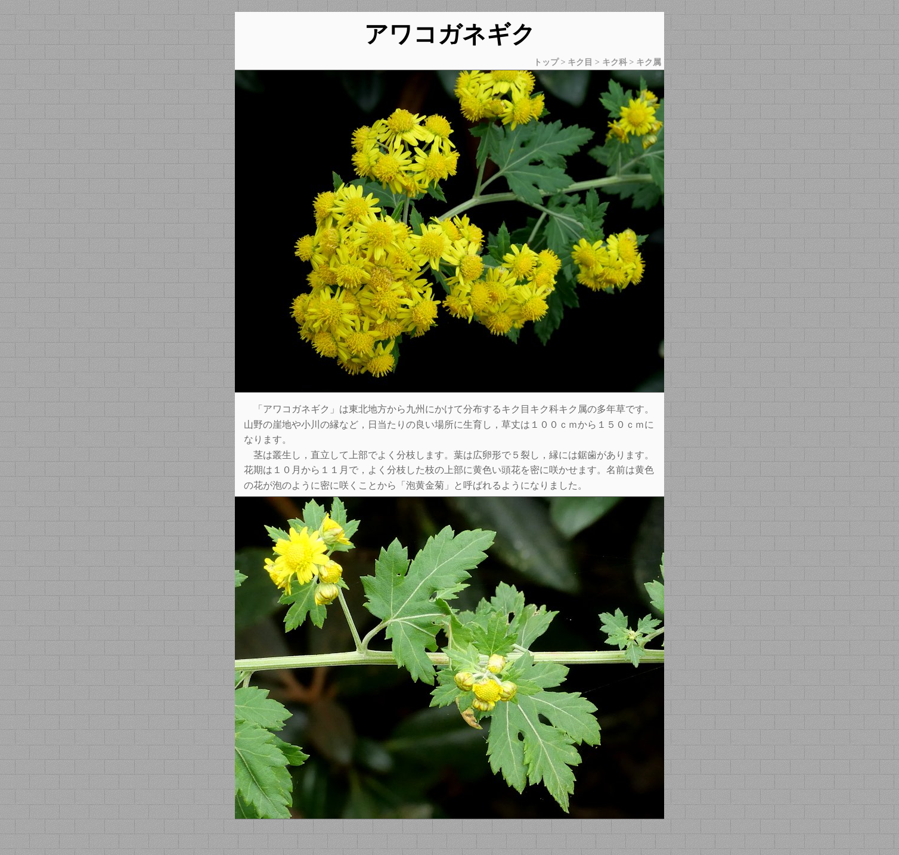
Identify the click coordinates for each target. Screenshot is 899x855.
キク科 (614, 62)
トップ (546, 62)
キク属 (648, 62)
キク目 (580, 62)
